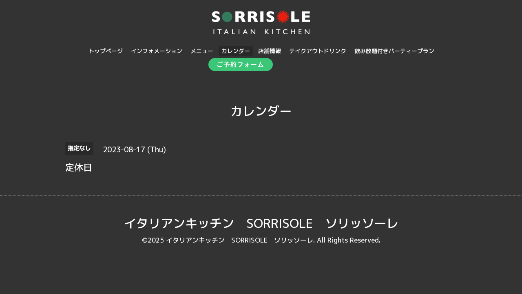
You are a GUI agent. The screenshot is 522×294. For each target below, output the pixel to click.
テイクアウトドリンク (317, 51)
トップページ (105, 51)
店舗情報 (269, 51)
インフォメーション (156, 51)
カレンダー (235, 51)
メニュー (201, 51)
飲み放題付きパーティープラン (394, 51)
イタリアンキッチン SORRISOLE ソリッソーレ (261, 223)
